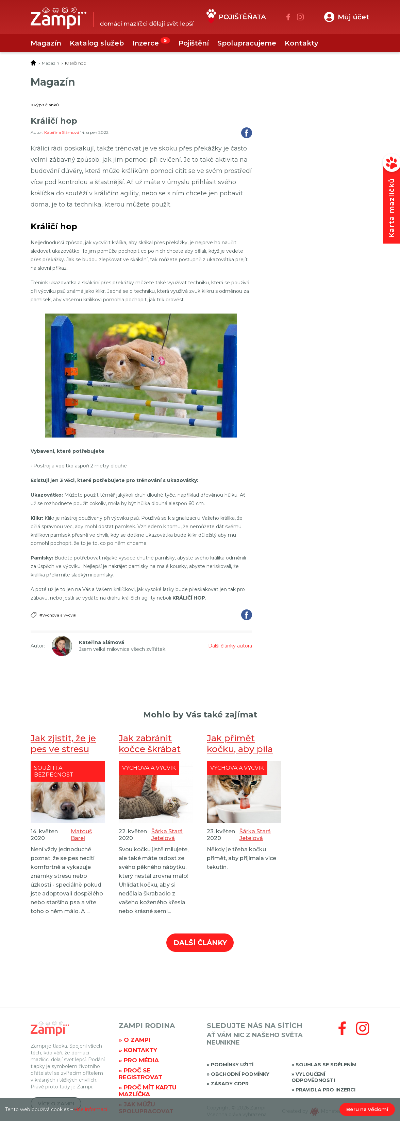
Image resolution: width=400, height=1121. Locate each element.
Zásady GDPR (230, 1084)
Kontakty (301, 43)
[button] (346, 17)
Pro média (141, 1060)
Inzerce (145, 43)
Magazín (46, 43)
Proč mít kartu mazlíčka (148, 1091)
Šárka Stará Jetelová (167, 834)
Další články (200, 943)
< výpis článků (45, 104)
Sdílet (246, 132)
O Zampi (137, 1039)
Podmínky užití (232, 1065)
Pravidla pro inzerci (325, 1090)
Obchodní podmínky (240, 1074)
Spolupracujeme (246, 43)
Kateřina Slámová (62, 132)
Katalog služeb (97, 43)
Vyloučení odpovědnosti (313, 1077)
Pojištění (194, 43)
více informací (90, 1109)
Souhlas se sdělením (326, 1065)
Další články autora (230, 646)
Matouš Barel (81, 834)
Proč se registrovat (140, 1074)
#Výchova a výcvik (57, 615)
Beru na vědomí (367, 1109)
